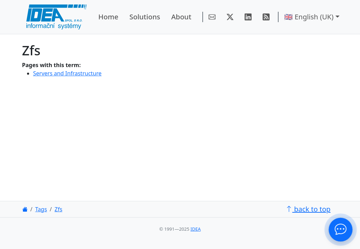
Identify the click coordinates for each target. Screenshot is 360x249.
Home (108, 16)
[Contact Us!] (340, 229)
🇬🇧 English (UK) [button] (308, 16)
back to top (308, 209)
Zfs (58, 209)
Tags (41, 209)
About (181, 16)
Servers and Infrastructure (67, 73)
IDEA (196, 229)
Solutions (144, 16)
